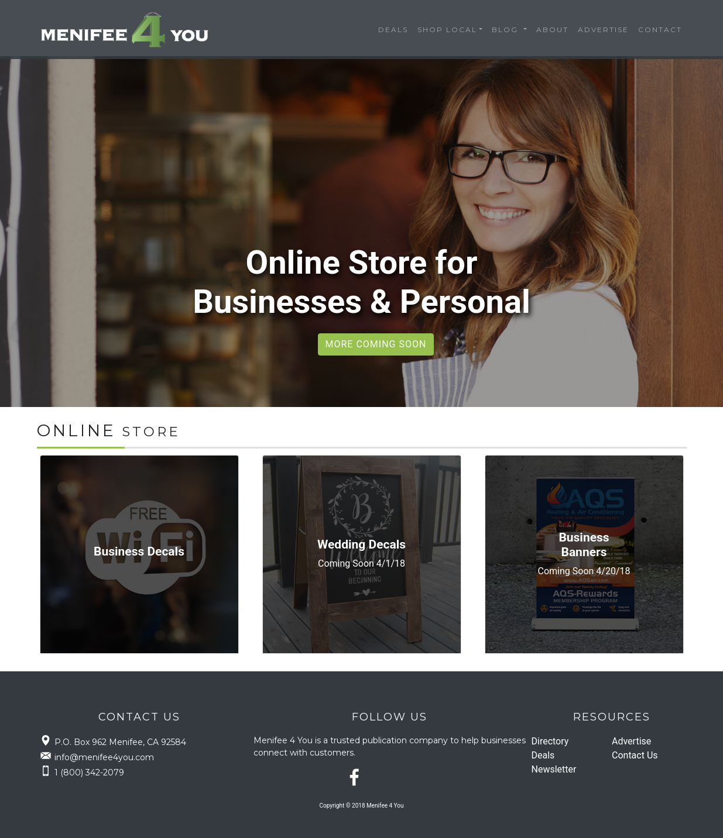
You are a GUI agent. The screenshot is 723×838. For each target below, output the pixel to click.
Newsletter (554, 769)
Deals (393, 29)
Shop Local (447, 29)
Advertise (603, 29)
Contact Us (635, 755)
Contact (660, 29)
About (552, 29)
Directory (550, 741)
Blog (506, 29)
